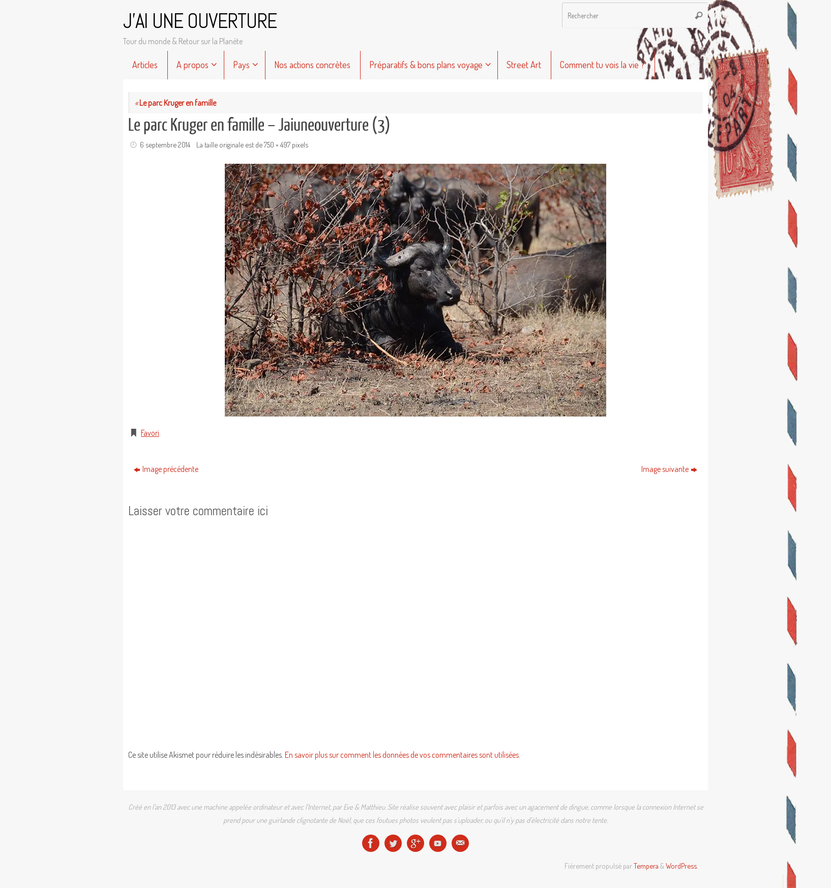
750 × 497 (277, 144)
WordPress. (682, 865)
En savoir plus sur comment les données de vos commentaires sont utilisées (402, 755)
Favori (150, 433)
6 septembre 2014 (165, 144)
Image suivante (669, 469)
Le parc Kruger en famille (175, 103)
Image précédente (166, 469)
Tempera (646, 865)
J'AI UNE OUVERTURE (200, 21)
